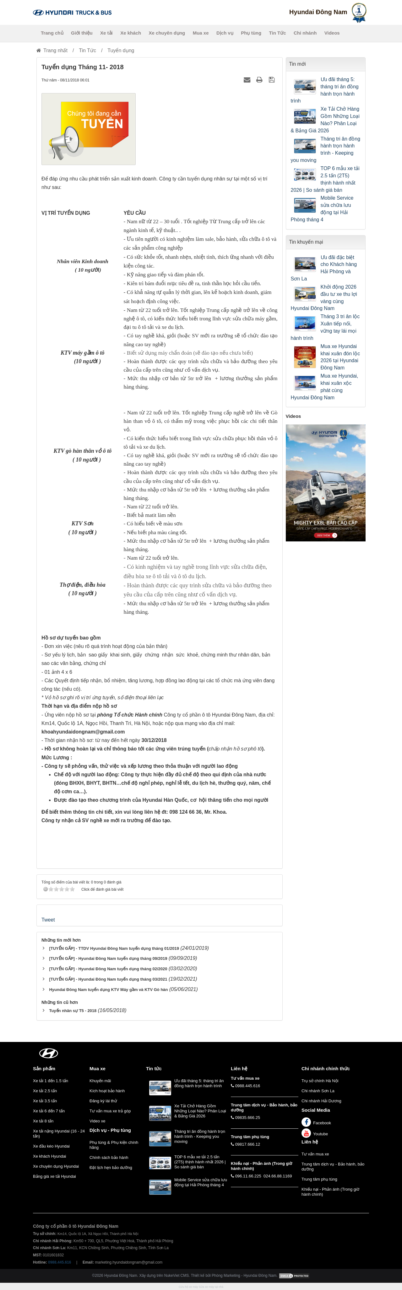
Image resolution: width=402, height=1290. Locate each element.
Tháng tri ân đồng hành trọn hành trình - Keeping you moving (326, 149)
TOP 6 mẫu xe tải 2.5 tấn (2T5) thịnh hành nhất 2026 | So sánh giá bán (325, 179)
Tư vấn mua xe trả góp (110, 1111)
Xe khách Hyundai (49, 1156)
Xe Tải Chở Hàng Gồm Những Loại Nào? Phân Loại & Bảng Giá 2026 (325, 119)
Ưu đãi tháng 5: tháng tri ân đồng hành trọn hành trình (325, 90)
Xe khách (130, 33)
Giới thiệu (82, 33)
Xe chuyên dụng (167, 33)
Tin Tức (277, 33)
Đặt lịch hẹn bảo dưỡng (111, 1167)
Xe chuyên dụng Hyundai (56, 1166)
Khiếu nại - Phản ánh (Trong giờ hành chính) (330, 1192)
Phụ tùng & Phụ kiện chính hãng (114, 1145)
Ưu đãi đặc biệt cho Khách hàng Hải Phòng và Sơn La (324, 268)
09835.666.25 (247, 1117)
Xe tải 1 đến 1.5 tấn (50, 1080)
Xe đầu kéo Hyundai (51, 1146)
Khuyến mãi (100, 1080)
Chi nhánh (305, 33)
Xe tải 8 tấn (43, 1121)
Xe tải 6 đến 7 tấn (49, 1111)
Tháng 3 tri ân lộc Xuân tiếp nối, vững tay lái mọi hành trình (325, 327)
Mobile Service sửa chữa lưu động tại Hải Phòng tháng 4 (322, 208)
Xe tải (106, 33)
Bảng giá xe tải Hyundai (54, 1176)
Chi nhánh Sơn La (318, 1090)
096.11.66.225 (248, 1176)
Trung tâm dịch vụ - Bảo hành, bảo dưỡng (333, 1166)
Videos (332, 33)
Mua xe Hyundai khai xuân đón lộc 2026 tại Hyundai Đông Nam (340, 357)
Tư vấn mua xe (315, 1154)
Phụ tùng (251, 33)
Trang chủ (52, 33)
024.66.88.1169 (277, 1176)
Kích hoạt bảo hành (107, 1090)
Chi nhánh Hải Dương (321, 1101)
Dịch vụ (224, 33)
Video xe (97, 1121)
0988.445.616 (247, 1085)
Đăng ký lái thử (103, 1101)
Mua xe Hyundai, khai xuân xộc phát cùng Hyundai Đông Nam (324, 386)
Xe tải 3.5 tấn (45, 1101)
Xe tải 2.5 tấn (45, 1090)
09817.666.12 (247, 1144)
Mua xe (201, 33)
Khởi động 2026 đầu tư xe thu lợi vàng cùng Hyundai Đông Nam (324, 297)
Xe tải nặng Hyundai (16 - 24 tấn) (59, 1133)
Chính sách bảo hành (109, 1157)
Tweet (48, 919)
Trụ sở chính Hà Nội (320, 1080)
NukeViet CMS (176, 1275)
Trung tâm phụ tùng (319, 1179)
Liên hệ (310, 1141)
